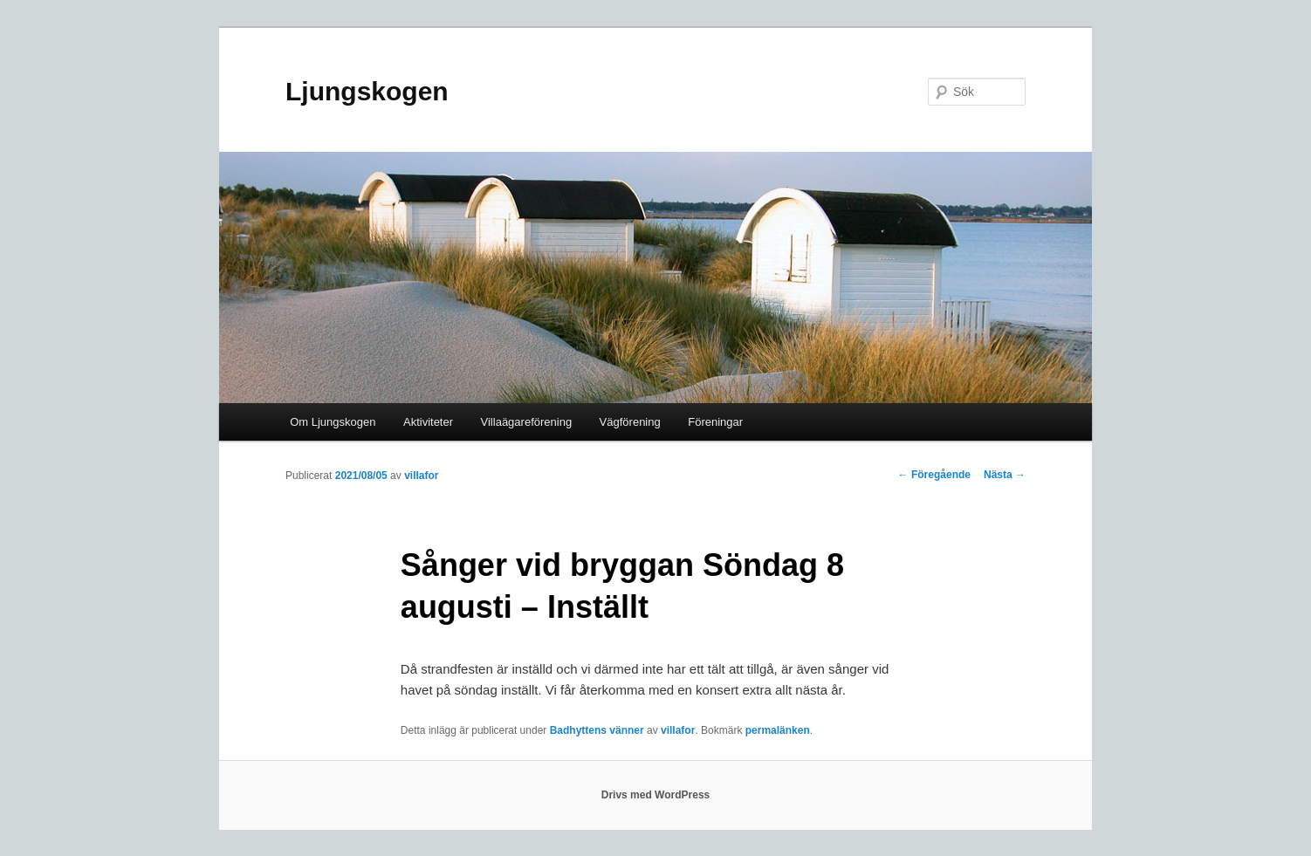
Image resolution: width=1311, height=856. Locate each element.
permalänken (777, 730)
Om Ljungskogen (332, 421)
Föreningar (715, 421)
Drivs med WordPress (655, 795)
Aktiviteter (428, 421)
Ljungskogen (367, 91)
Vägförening (630, 421)
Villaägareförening (527, 421)
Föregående (934, 475)
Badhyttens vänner (597, 730)
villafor (421, 475)
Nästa (1005, 475)
